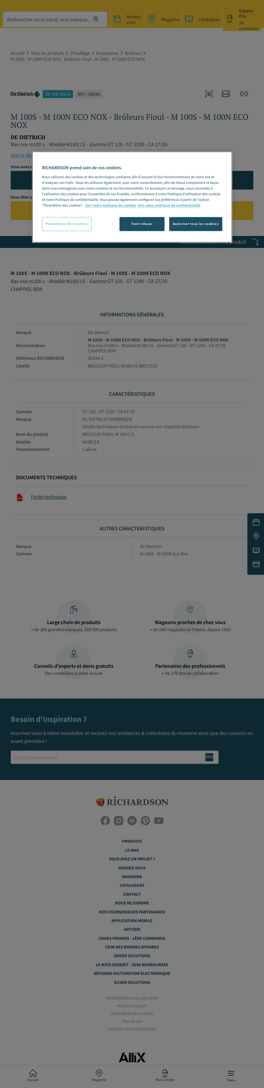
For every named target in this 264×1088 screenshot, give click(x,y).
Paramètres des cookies (67, 223)
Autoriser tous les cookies (196, 223)
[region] (132, 197)
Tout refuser (142, 223)
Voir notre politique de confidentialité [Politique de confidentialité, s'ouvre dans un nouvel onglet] (169, 205)
